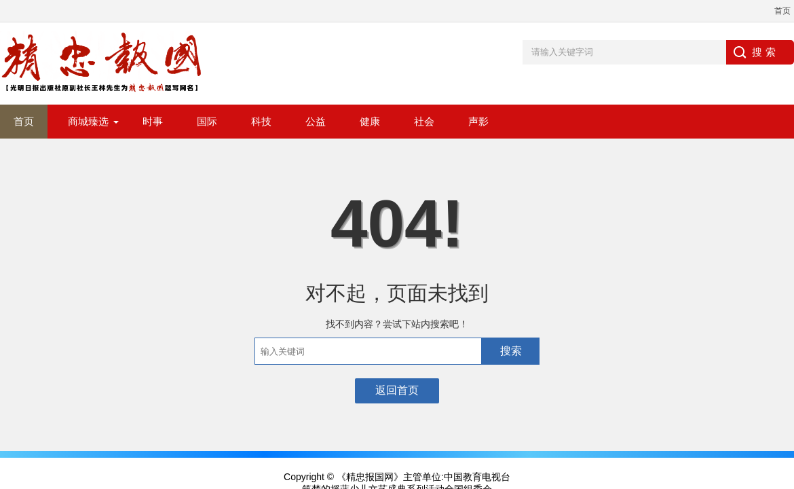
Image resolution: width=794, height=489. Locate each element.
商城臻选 (88, 121)
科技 (261, 121)
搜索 (511, 351)
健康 (370, 121)
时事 (153, 121)
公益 (315, 121)
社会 (424, 121)
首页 (782, 11)
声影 (478, 121)
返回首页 (397, 390)
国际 (207, 121)
